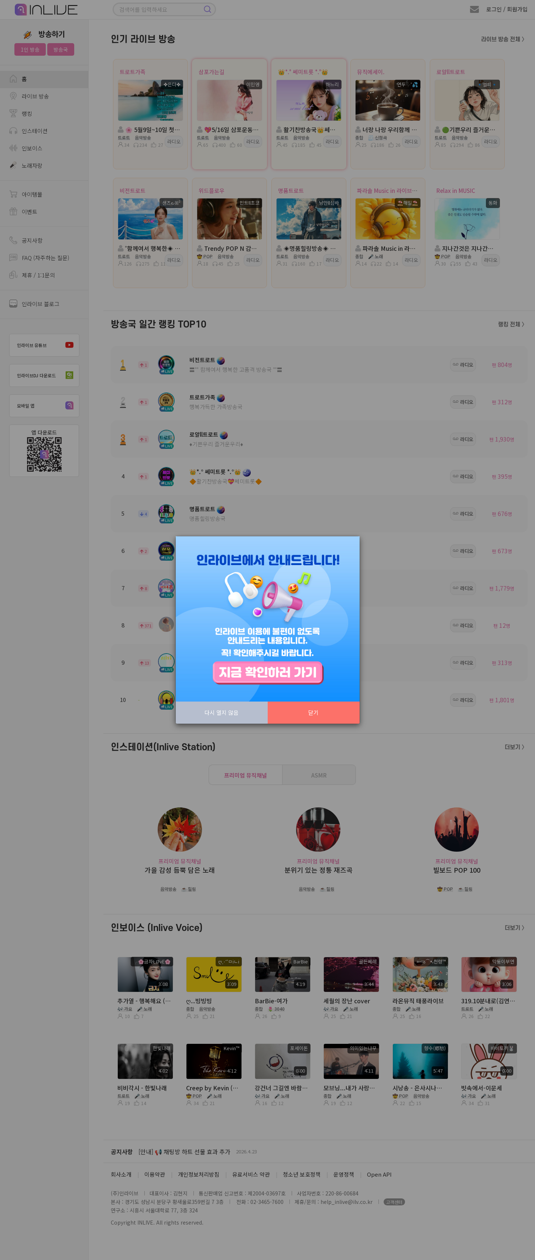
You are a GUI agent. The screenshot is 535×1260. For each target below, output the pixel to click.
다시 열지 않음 (222, 712)
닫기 (313, 712)
